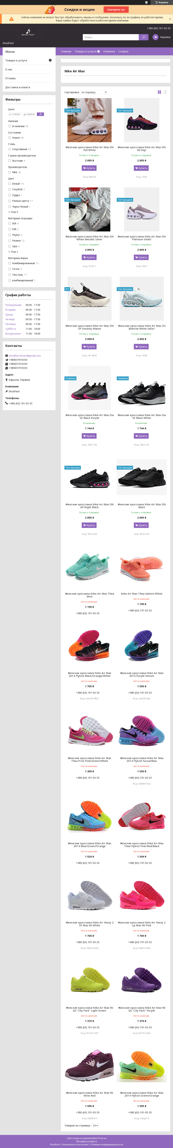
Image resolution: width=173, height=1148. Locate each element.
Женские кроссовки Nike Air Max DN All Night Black (89, 505)
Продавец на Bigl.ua (86, 1141)
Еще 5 (14, 212)
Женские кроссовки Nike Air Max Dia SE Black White (142, 416)
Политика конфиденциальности (107, 1144)
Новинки (109, 51)
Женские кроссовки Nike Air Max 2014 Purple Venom (141, 674)
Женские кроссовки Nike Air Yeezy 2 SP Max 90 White (90, 924)
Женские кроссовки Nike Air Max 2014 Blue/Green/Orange (89, 844)
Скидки (123, 51)
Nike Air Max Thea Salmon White (141, 593)
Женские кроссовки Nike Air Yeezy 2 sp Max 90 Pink (142, 924)
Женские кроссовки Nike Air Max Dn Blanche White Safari (142, 327)
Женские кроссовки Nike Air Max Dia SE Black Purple (89, 416)
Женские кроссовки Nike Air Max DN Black (142, 505)
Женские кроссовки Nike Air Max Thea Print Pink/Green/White (89, 759)
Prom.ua (102, 1138)
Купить (90, 168)
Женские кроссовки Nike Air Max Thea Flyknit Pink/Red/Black (141, 844)
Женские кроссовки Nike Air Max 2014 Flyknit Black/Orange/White (89, 674)
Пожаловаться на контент (75, 1144)
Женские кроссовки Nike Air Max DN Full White (89, 148)
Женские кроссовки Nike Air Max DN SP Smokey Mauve (89, 327)
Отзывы (10, 78)
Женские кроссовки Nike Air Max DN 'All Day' (142, 148)
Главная (66, 51)
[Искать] (143, 37)
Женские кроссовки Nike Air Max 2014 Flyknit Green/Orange (141, 1094)
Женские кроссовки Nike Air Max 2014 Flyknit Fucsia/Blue (141, 759)
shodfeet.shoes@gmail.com (25, 355)
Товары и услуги (85, 51)
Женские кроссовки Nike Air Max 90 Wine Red (89, 1094)
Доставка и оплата (17, 87)
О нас (8, 69)
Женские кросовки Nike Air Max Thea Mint (89, 595)
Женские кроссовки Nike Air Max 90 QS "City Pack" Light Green (89, 1009)
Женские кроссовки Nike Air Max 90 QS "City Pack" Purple (141, 1009)
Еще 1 (14, 251)
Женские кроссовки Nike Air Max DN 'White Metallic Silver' (89, 238)
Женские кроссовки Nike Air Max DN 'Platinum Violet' (142, 238)
